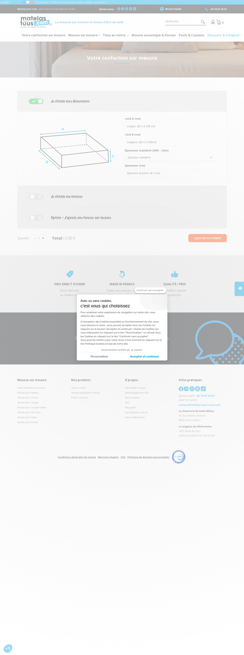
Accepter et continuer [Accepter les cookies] (144, 356)
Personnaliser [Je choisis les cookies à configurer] (99, 356)
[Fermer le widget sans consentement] (150, 290)
